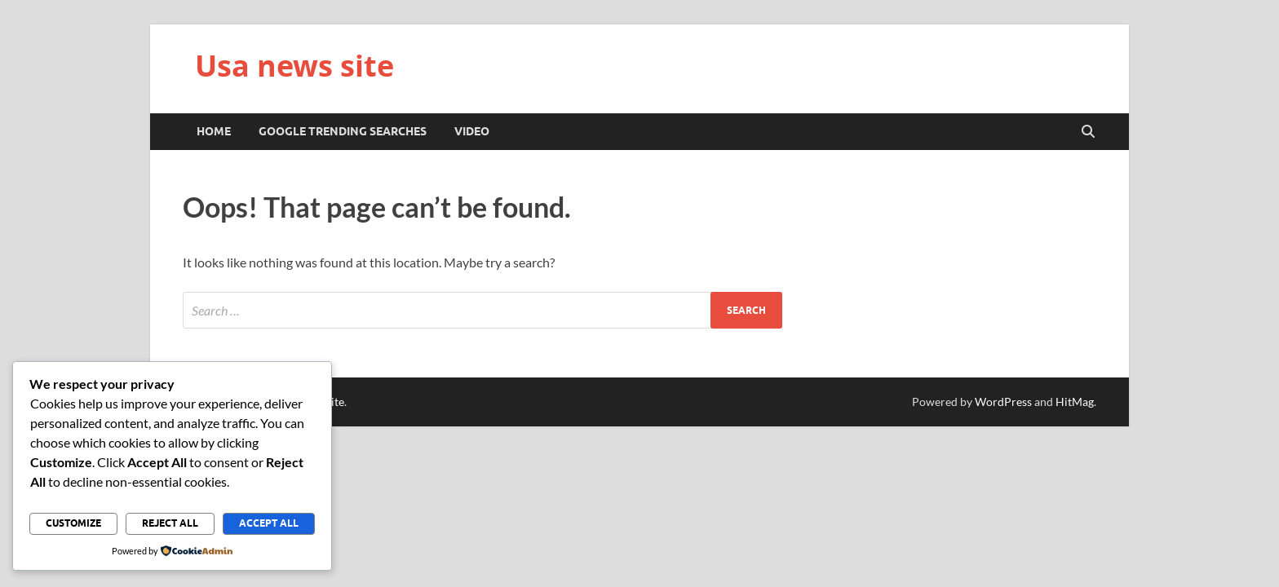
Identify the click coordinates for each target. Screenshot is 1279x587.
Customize (73, 523)
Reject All (170, 523)
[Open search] (1088, 132)
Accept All (269, 523)
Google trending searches (343, 131)
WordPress (1003, 401)
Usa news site (294, 66)
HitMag (1075, 401)
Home (214, 131)
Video (471, 131)
